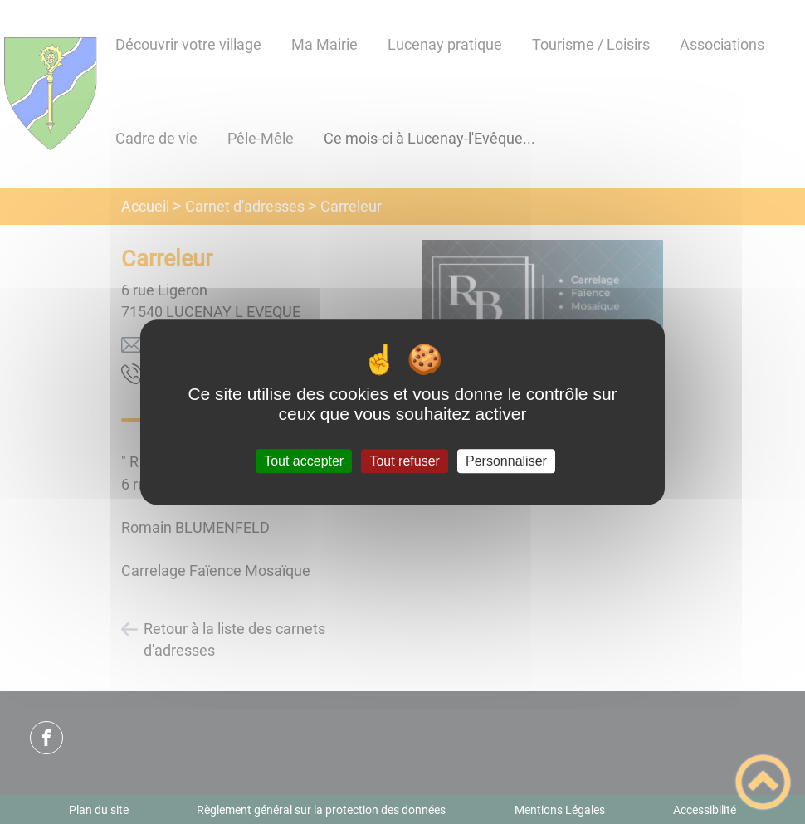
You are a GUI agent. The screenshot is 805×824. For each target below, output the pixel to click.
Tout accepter (304, 461)
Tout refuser (404, 461)
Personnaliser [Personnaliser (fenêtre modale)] (506, 461)
